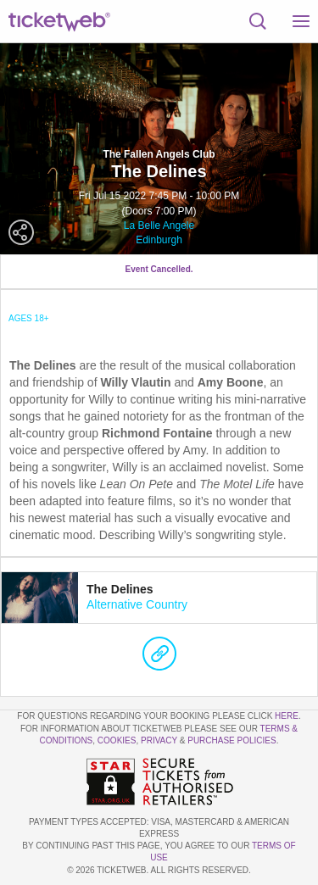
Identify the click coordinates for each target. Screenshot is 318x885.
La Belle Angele (159, 225)
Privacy (159, 740)
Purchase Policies (231, 740)
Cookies (117, 740)
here (286, 716)
